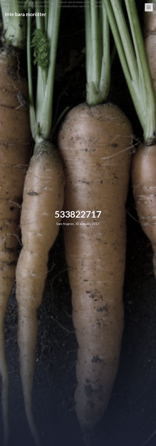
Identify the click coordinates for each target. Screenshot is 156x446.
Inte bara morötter (25, 14)
